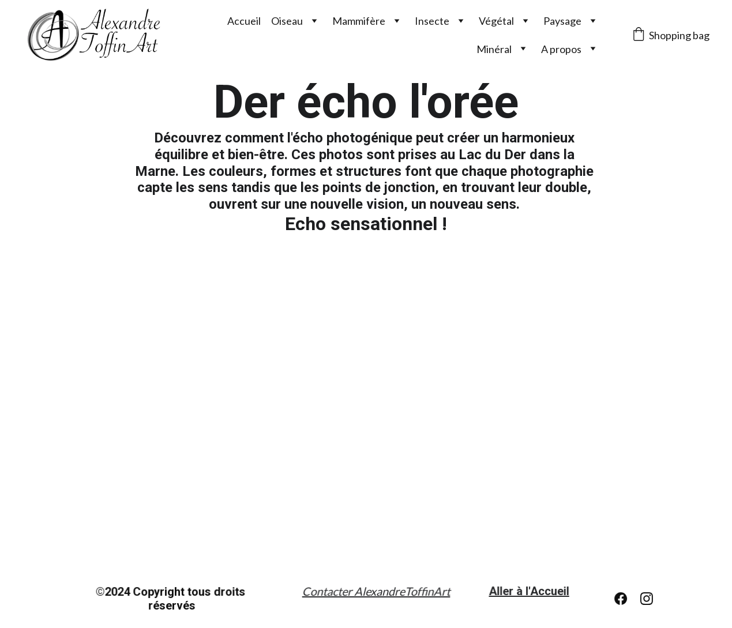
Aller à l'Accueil (529, 591)
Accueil (244, 20)
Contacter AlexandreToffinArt (375, 591)
